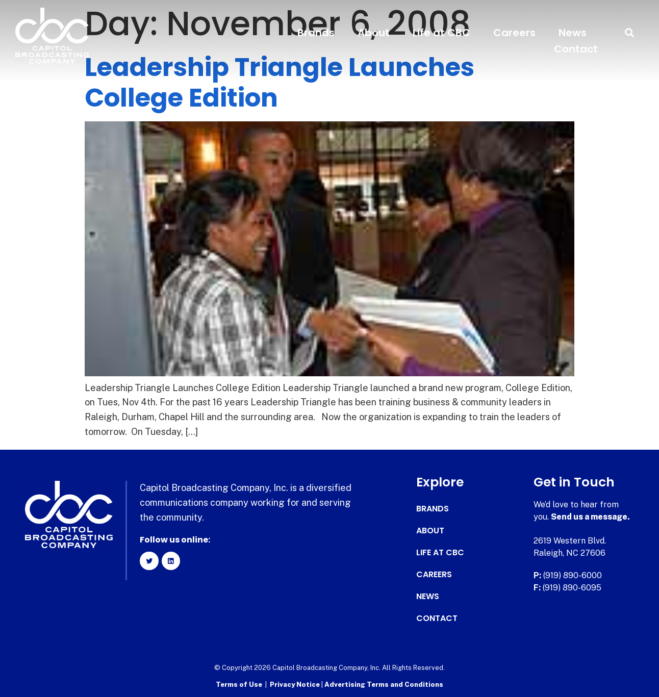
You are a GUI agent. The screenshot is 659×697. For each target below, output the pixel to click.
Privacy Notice (295, 684)
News (573, 32)
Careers (514, 32)
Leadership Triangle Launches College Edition (279, 82)
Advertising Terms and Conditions (383, 684)
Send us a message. (590, 517)
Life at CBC (441, 32)
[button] (629, 32)
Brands (316, 32)
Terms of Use (239, 684)
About (374, 32)
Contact (576, 49)
